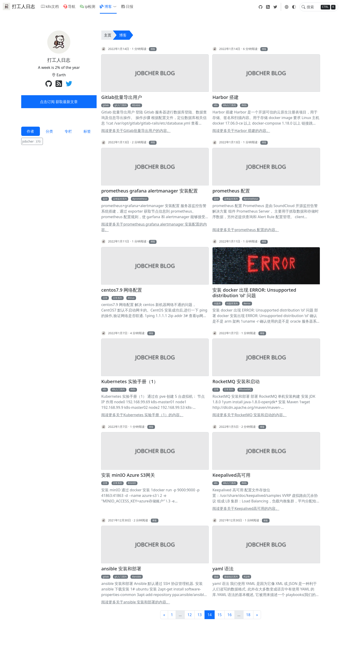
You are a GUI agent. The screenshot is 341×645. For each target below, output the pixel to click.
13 (199, 614)
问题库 (217, 303)
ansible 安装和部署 (121, 569)
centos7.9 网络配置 (121, 290)
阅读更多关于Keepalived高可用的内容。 (245, 508)
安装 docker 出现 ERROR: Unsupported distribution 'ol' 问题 (254, 292)
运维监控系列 (120, 198)
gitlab (106, 105)
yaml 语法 (223, 569)
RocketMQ (246, 389)
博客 (106, 6)
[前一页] (164, 614)
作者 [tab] (30, 131)
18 (248, 614)
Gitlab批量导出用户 (121, 97)
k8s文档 (50, 6)
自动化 (136, 105)
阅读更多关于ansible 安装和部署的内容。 (135, 602)
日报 (127, 6)
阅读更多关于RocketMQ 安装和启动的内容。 (249, 414)
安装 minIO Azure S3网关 (128, 475)
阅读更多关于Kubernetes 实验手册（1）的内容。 (142, 414)
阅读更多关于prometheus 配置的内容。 (245, 229)
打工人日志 (19, 6)
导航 (69, 6)
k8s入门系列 (229, 105)
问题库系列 (232, 303)
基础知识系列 (231, 576)
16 (229, 614)
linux (132, 298)
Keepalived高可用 (231, 475)
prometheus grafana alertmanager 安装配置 (149, 191)
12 (189, 614)
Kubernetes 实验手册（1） (129, 381)
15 (219, 614)
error (248, 303)
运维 (247, 576)
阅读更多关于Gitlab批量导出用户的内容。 (136, 130)
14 (210, 614)
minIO (132, 483)
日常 (105, 298)
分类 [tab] (49, 131)
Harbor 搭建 (225, 97)
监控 (105, 198)
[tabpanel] (59, 142)
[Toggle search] (303, 7)
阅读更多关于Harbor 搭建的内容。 (241, 130)
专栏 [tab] (68, 131)
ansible (137, 576)
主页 (107, 35)
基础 (216, 576)
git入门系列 (120, 105)
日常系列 (117, 298)
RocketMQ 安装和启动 (235, 381)
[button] (116, 6)
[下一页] (257, 614)
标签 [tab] (87, 131)
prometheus (140, 198)
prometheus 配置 (231, 191)
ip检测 (87, 6)
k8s (216, 105)
